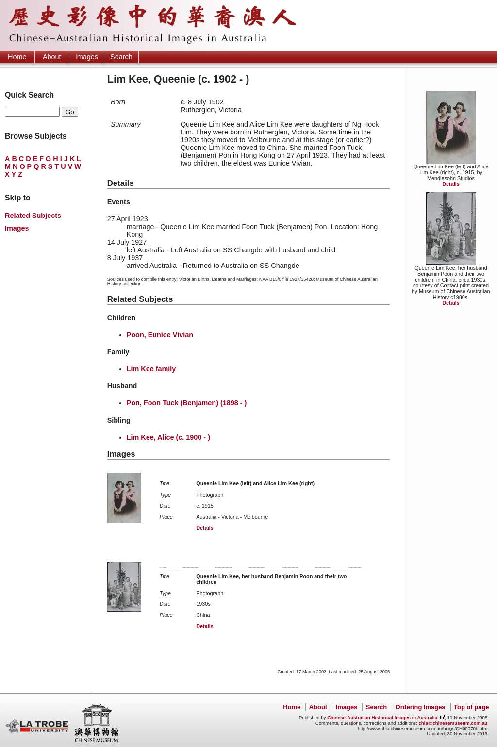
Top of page (471, 707)
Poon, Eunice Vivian (160, 335)
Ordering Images (421, 707)
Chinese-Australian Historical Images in (382, 717)
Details (450, 184)
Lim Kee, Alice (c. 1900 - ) (168, 437)
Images (86, 57)
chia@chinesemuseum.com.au (452, 723)
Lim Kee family (151, 369)
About (52, 57)
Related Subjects (33, 215)
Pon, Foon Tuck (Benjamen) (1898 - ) (187, 403)
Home (17, 57)
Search (121, 57)
